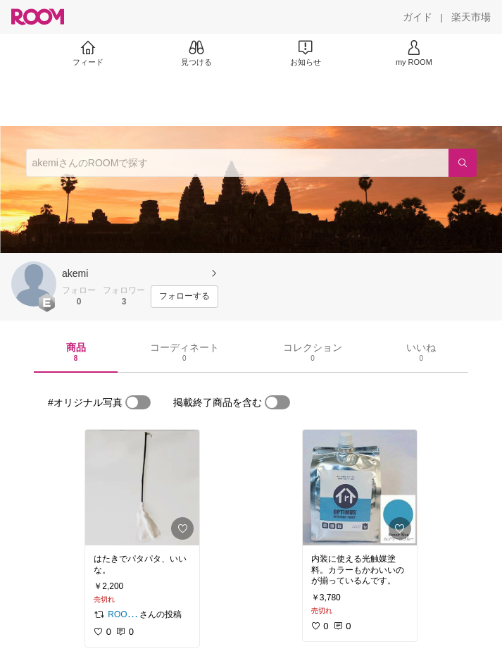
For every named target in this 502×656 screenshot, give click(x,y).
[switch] (138, 402)
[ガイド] (417, 17)
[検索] (462, 163)
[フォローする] (184, 296)
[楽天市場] (471, 17)
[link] (142, 487)
